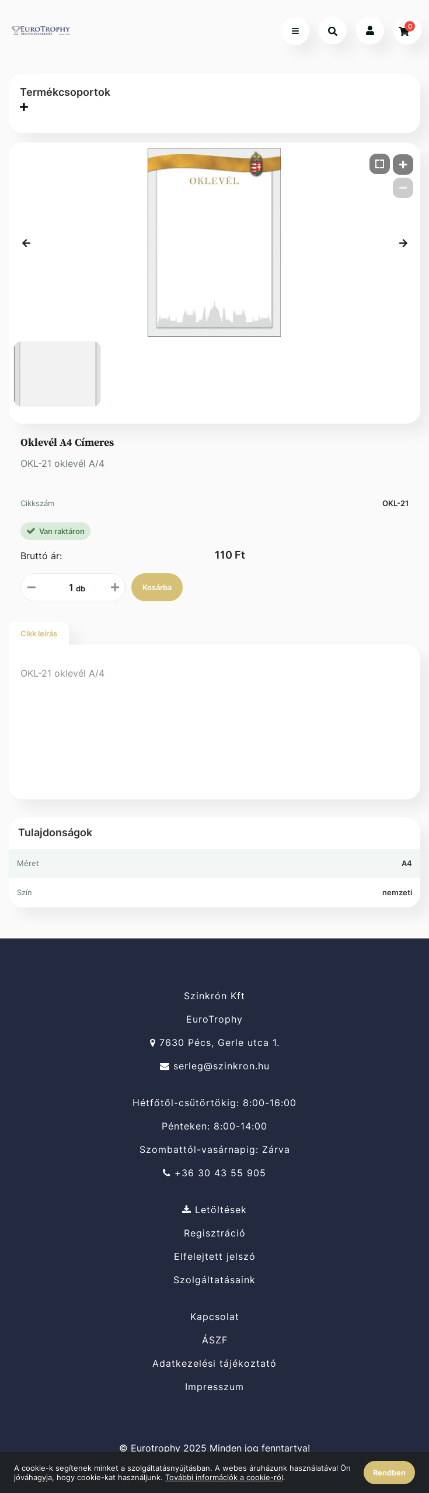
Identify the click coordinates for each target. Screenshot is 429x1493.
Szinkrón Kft (214, 996)
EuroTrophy (214, 1019)
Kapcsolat (214, 1316)
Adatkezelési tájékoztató (214, 1363)
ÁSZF (215, 1340)
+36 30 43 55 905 (214, 1173)
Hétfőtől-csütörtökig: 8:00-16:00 (214, 1103)
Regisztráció (215, 1233)
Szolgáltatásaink (214, 1280)
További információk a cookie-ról (224, 1477)
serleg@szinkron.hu (215, 1066)
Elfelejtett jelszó (215, 1256)
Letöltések (214, 1209)
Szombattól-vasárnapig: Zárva (214, 1149)
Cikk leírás (38, 633)
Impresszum (214, 1386)
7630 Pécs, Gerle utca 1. (215, 1042)
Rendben (389, 1472)
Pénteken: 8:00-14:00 (214, 1126)
